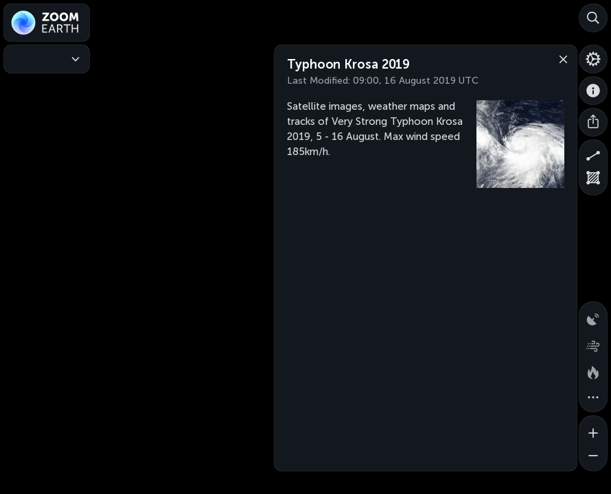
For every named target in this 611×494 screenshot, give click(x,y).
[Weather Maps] (46, 59)
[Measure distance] (593, 153)
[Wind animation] (593, 343)
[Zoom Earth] (46, 22)
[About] (593, 90)
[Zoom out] (593, 457)
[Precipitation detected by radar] (593, 315)
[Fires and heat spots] (593, 370)
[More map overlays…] (593, 398)
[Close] (560, 58)
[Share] (593, 122)
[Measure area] (593, 181)
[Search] (593, 18)
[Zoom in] (593, 429)
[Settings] (593, 59)
